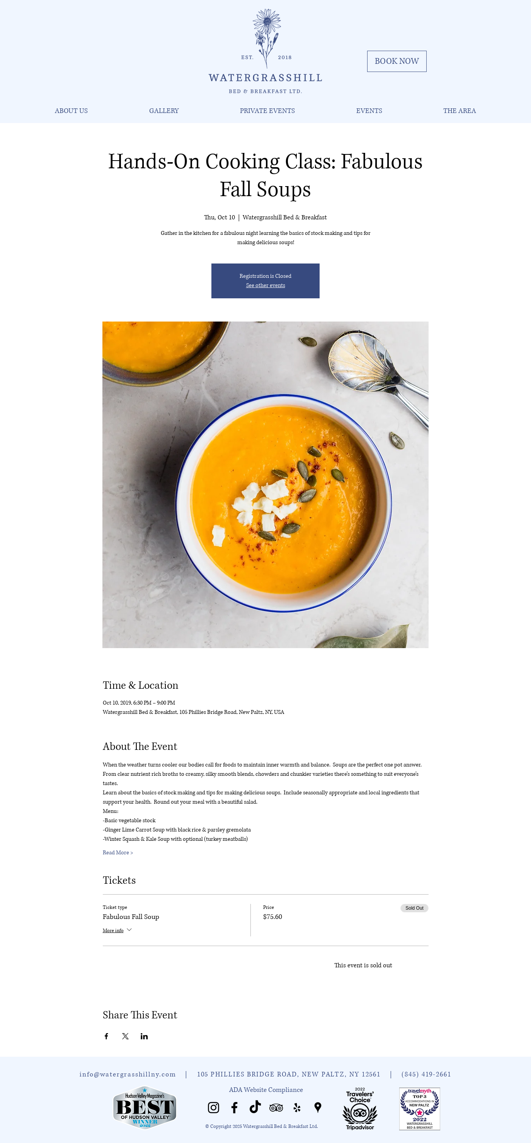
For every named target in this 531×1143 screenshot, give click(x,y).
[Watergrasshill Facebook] (234, 1107)
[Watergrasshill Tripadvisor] (276, 1107)
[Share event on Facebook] (106, 1036)
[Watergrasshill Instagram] (213, 1107)
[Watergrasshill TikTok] (255, 1107)
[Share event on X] (125, 1036)
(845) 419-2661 (426, 1074)
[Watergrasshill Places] (317, 1107)
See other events (265, 285)
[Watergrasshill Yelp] (297, 1107)
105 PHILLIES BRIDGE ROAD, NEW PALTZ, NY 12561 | (299, 1074)
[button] (71, 111)
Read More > (118, 852)
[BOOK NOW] (397, 61)
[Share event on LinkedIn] (144, 1036)
